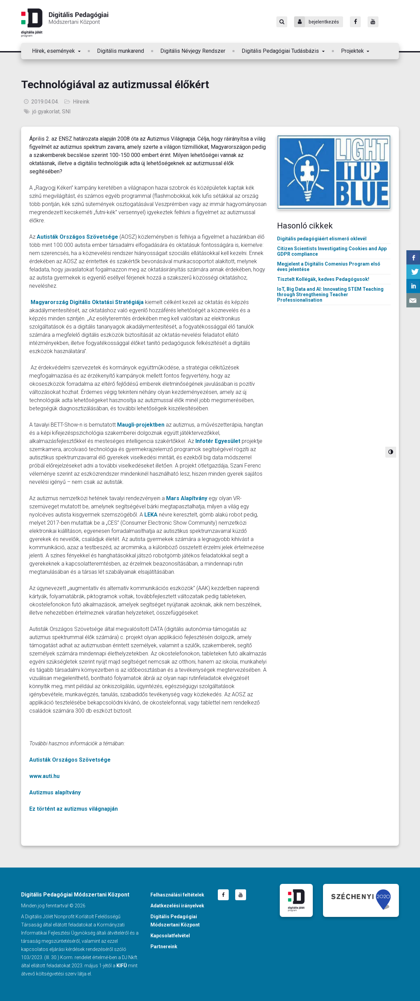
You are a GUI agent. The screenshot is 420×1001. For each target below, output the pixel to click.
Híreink (81, 101)
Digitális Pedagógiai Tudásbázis (281, 51)
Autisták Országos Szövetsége (77, 237)
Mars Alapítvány (186, 498)
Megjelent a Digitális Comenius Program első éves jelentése (328, 266)
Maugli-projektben (140, 425)
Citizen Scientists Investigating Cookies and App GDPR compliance (332, 251)
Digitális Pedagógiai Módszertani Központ (64, 23)
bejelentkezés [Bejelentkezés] (316, 21)
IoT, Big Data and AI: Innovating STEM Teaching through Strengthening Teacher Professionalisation (330, 294)
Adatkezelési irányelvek (177, 905)
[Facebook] (355, 21)
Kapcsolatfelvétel (170, 935)
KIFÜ (121, 965)
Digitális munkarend (120, 51)
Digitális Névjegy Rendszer (192, 51)
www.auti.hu (44, 776)
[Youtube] (373, 21)
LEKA (151, 514)
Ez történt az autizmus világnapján (73, 809)
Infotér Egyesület (217, 441)
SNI (66, 111)
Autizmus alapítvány (55, 792)
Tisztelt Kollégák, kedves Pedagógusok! (323, 279)
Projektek (353, 51)
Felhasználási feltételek (177, 894)
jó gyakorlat (46, 111)
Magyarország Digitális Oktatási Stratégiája (87, 302)
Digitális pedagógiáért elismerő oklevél (322, 238)
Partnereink (163, 946)
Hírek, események (54, 51)
